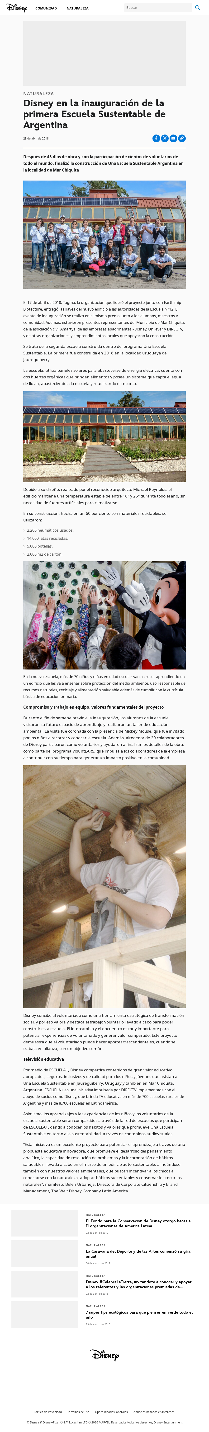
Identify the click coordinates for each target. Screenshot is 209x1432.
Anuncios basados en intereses (154, 1412)
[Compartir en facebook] (156, 138)
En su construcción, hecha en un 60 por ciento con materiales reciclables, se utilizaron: (94, 517)
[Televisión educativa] (104, 1059)
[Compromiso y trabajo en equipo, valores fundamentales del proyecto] (104, 707)
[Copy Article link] (182, 138)
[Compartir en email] (173, 138)
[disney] (104, 1355)
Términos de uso (78, 1412)
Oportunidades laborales (111, 1412)
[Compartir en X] (165, 138)
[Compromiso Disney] (17, 8)
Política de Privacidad (48, 1412)
